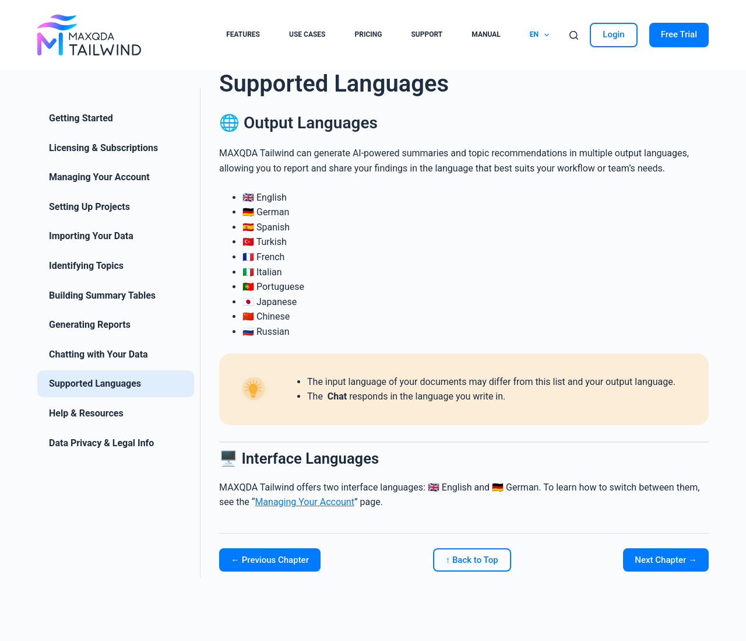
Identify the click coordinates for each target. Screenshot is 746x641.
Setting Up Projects (89, 206)
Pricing (368, 34)
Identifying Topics (86, 265)
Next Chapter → (666, 560)
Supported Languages (95, 383)
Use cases (307, 34)
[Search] (573, 35)
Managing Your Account (99, 177)
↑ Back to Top (472, 560)
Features (243, 34)
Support (426, 34)
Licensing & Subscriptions (103, 147)
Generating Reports (90, 324)
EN (542, 35)
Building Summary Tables (102, 295)
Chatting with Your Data (98, 354)
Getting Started (81, 118)
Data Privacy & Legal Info (101, 443)
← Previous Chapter (270, 560)
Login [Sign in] (613, 34)
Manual (485, 34)
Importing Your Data (91, 235)
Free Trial (679, 34)
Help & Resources (86, 413)
